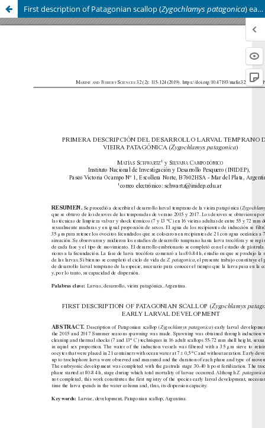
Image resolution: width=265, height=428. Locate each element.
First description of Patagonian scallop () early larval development (144, 9)
